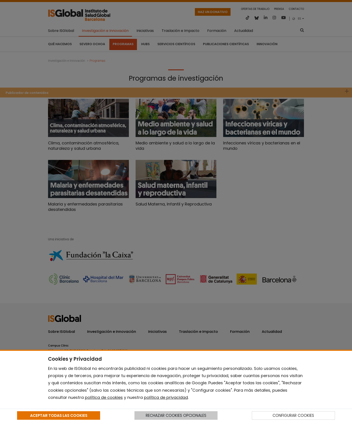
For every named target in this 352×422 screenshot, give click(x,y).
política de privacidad (166, 397)
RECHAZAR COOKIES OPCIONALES (176, 415)
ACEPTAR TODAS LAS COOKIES (58, 415)
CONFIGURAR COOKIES (293, 415)
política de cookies (104, 397)
